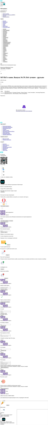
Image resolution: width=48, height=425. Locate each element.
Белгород (5, 31)
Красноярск (5, 41)
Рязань (4, 48)
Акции (4, 25)
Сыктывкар (5, 55)
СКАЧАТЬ (2, 191)
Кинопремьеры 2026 (7, 128)
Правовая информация (7, 134)
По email (11, 220)
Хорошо (8, 244)
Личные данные (6, 13)
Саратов (4, 50)
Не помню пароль (3, 314)
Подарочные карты (6, 133)
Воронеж (4, 35)
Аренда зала (5, 26)
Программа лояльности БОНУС (9, 14)
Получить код (3, 325)
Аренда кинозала (6, 132)
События (4, 23)
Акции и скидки (6, 130)
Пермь (4, 47)
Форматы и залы (4, 136)
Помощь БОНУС (6, 16)
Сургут (4, 54)
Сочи (4, 52)
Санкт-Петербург (6, 30)
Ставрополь (5, 53)
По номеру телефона (4, 220)
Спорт (4, 24)
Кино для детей (6, 138)
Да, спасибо (3, 68)
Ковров (4, 38)
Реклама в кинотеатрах (7, 147)
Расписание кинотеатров (7, 127)
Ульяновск (5, 59)
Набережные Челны (6, 42)
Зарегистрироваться (4, 221)
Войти (2, 315)
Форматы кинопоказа (7, 139)
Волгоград (5, 32)
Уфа (4, 60)
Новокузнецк (5, 44)
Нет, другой (8, 68)
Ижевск (4, 36)
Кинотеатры (5, 21)
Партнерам (5, 146)
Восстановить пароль (5, 206)
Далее (2, 352)
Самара (4, 49)
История (4, 15)
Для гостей (3, 124)
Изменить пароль (4, 289)
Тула (4, 56)
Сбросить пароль (4, 232)
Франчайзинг (5, 148)
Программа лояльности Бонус (8, 131)
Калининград (5, 37)
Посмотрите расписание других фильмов (24, 111)
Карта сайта (5, 150)
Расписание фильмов (7, 126)
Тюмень (4, 58)
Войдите (2, 234)
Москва (4, 29)
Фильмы (4, 20)
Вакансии (4, 149)
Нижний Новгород (6, 43)
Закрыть (6, 278)
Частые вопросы (6, 145)
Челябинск (5, 61)
